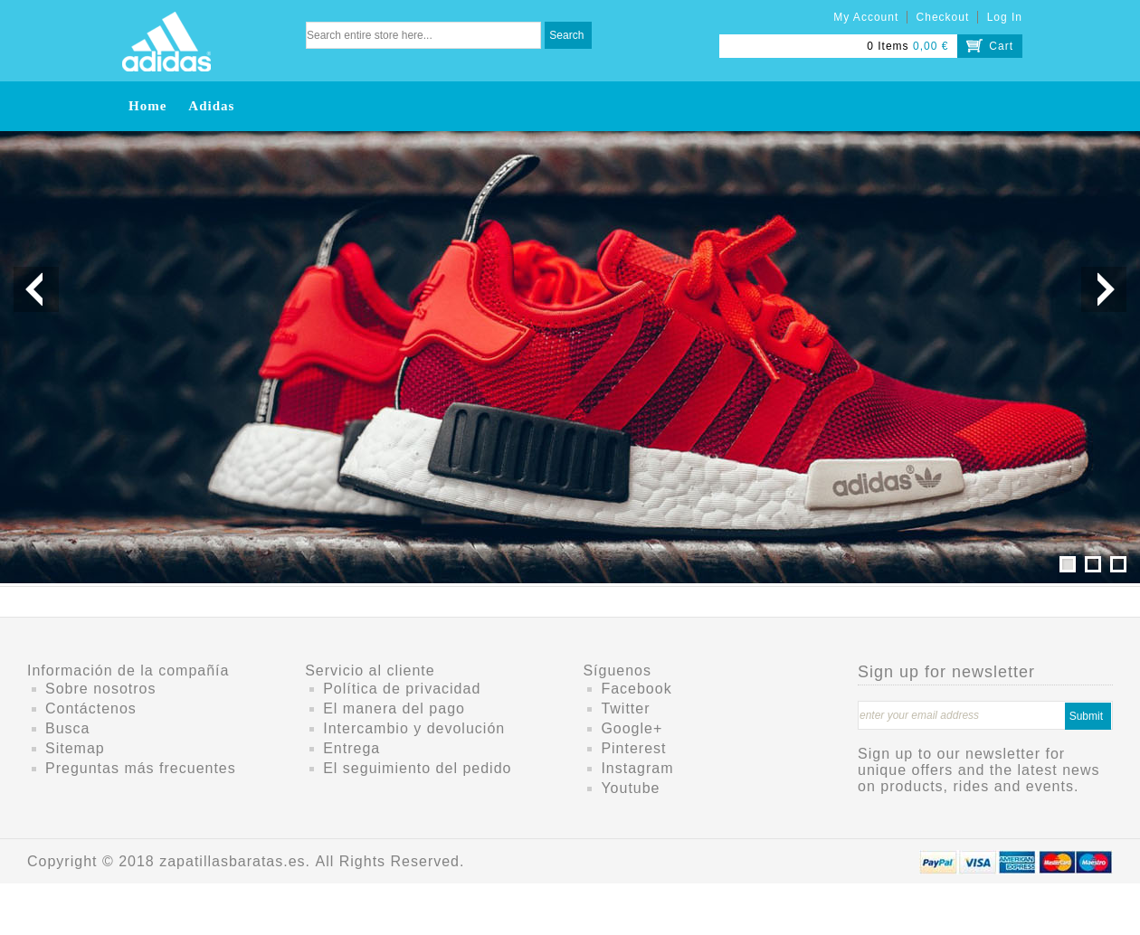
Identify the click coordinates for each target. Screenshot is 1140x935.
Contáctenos (91, 708)
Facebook (636, 688)
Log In (1004, 17)
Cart (1001, 46)
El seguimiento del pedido (417, 768)
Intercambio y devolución (414, 728)
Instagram (637, 768)
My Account (865, 17)
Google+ (631, 728)
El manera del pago (394, 708)
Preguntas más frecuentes (140, 768)
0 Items (887, 46)
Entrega (351, 748)
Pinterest (633, 748)
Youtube (630, 788)
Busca (67, 728)
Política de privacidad (401, 688)
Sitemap (75, 748)
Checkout (943, 17)
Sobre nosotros (101, 688)
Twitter (625, 708)
